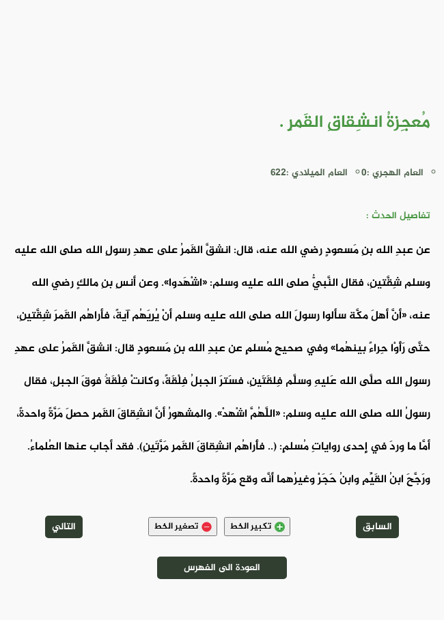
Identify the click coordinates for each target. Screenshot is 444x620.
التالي (64, 527)
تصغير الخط (183, 526)
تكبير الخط (257, 526)
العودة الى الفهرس (222, 568)
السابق (377, 527)
